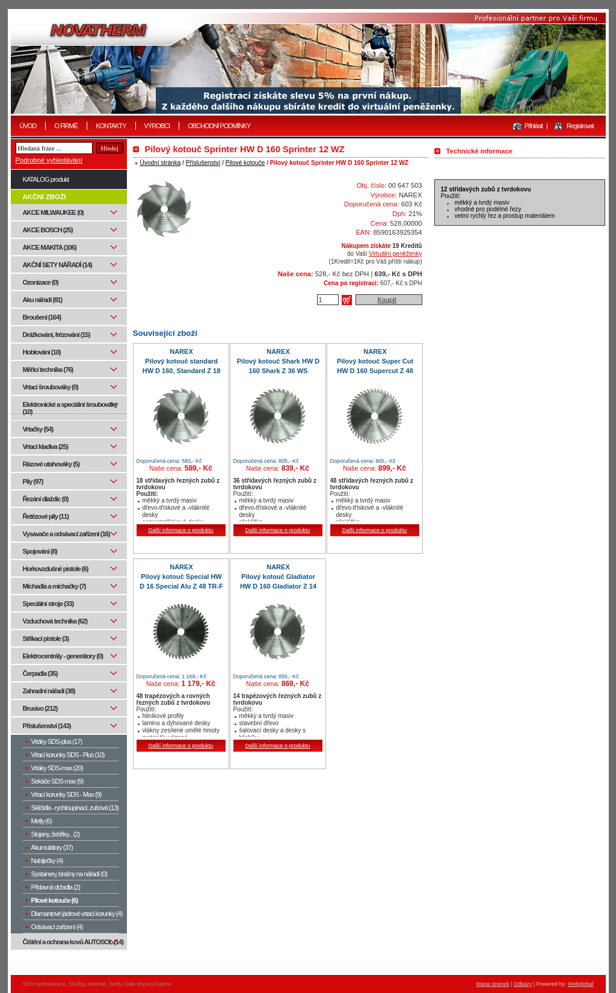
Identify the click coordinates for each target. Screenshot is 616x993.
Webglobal (580, 984)
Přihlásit (534, 125)
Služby (76, 984)
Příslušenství (203, 162)
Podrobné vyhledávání (49, 160)
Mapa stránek (493, 984)
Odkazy (523, 984)
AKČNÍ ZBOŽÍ (44, 196)
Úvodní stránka (160, 162)
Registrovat (580, 125)
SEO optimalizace (44, 984)
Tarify (115, 984)
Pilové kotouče (245, 162)
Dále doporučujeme (148, 984)
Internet (96, 984)
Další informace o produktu (181, 530)
